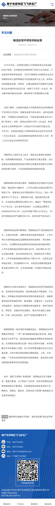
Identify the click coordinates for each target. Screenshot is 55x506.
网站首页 (7, 502)
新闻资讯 (34, 502)
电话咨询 (48, 502)
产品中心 (21, 502)
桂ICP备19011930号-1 (11, 495)
